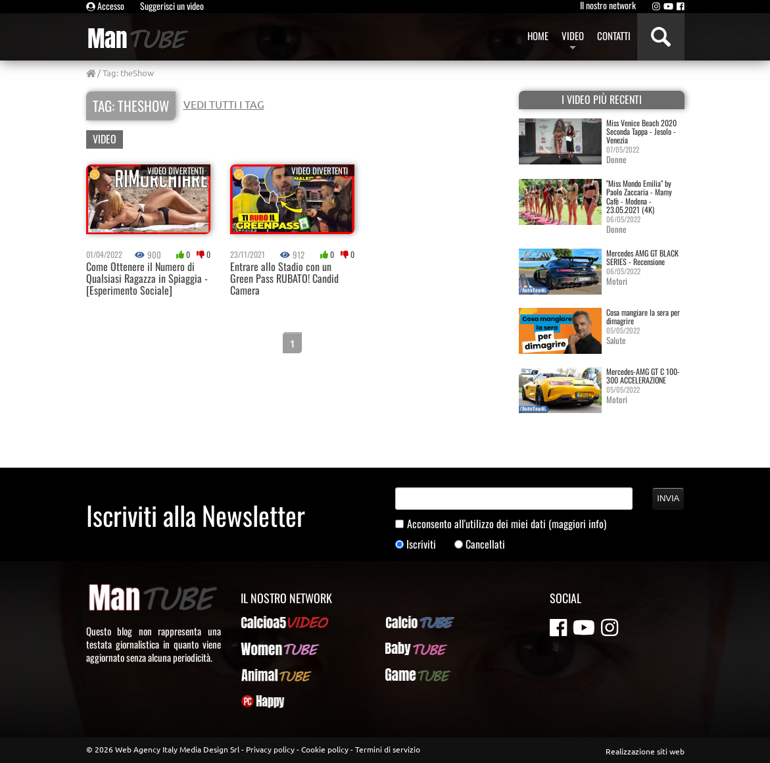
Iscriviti (421, 544)
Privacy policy (270, 749)
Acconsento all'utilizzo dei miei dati (506, 523)
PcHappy (257, 701)
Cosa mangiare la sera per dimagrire (643, 316)
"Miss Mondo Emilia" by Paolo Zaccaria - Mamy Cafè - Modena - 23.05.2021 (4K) (639, 196)
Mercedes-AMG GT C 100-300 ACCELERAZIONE (643, 375)
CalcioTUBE (407, 622)
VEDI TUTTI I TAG (223, 104)
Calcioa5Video (269, 622)
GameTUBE (406, 674)
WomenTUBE (265, 648)
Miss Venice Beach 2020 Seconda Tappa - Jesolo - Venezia (641, 131)
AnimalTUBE (264, 674)
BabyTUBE (404, 648)
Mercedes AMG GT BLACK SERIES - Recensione (642, 257)
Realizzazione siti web (645, 751)
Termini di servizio (387, 749)
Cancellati (485, 544)
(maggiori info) (577, 523)
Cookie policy (325, 749)
